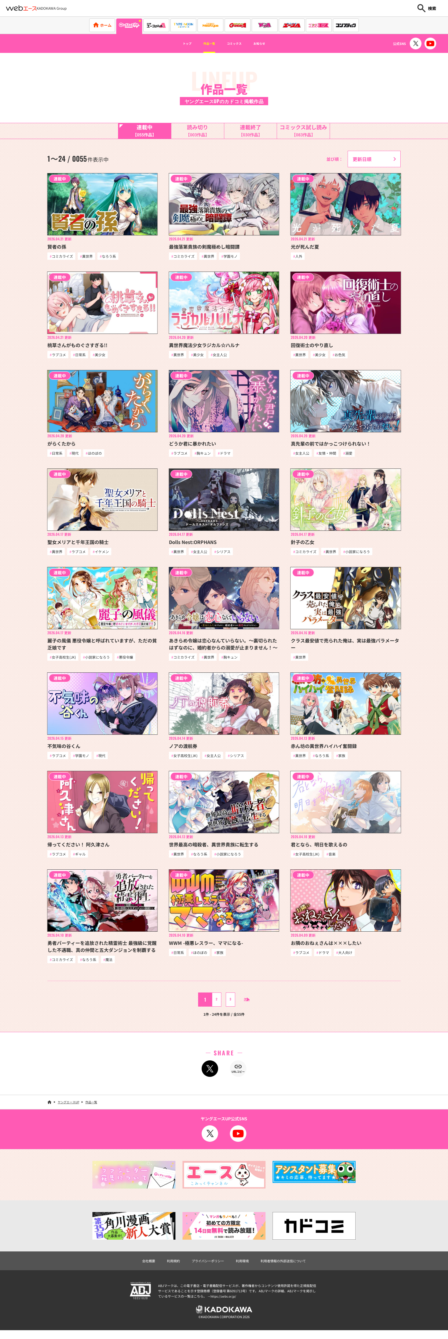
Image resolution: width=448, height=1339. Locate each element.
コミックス (237, 43)
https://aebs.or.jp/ (224, 1302)
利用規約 (163, 1267)
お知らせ (269, 43)
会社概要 (134, 1267)
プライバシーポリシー (203, 1267)
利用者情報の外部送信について (293, 1267)
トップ (176, 43)
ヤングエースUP (68, 1107)
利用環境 (244, 1267)
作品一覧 (204, 43)
